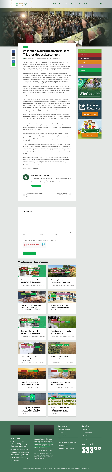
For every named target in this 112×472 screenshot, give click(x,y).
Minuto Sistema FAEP (55, 272)
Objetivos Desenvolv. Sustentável (67, 442)
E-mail (41, 234)
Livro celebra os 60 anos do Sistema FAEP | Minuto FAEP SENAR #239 (31, 359)
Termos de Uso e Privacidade (66, 448)
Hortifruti (53, 270)
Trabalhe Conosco (63, 445)
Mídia (54, 4)
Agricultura (24, 268)
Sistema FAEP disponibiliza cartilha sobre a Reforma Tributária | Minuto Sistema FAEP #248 (61, 308)
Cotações (74, 4)
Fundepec (85, 439)
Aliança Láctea (86, 429)
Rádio (63, 272)
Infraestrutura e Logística (63, 270)
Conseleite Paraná (87, 436)
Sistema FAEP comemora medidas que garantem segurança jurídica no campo (61, 410)
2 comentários (37, 309)
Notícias (48, 4)
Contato (92, 4)
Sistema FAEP (83, 4)
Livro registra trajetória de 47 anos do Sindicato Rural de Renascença (32, 410)
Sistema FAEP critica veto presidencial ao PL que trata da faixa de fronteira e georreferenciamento (61, 360)
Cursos (61, 4)
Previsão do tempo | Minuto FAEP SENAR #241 (61, 332)
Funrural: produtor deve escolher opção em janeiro (31, 383)
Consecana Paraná (87, 432)
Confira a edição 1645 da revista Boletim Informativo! (31, 281)
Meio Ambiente (31, 270)
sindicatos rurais (20, 452)
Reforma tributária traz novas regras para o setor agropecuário (62, 384)
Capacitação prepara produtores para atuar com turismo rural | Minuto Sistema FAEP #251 (62, 283)
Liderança (23, 270)
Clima (67, 4)
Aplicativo (61, 439)
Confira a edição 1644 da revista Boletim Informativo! (31, 332)
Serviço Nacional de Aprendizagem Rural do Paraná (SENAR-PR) (19, 451)
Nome (24, 234)
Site (56, 234)
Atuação (30, 268)
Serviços (25, 47)
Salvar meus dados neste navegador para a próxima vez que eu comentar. (40, 240)
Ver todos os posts (36, 185)
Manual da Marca (63, 436)
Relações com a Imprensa (29, 58)
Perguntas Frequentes (64, 429)
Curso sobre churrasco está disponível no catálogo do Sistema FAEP (31, 307)
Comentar (50, 58)
